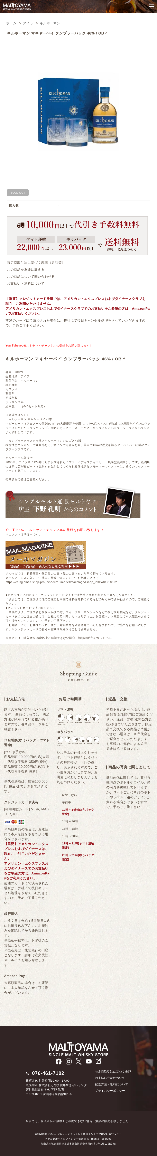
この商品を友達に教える (26, 269)
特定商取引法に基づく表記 (113, 1071)
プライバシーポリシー (110, 1090)
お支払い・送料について (26, 283)
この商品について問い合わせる (31, 276)
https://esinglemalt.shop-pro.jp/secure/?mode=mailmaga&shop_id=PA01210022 (61, 582)
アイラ (28, 23)
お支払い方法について (110, 1078)
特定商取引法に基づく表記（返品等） (36, 262)
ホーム (11, 23)
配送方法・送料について (111, 1084)
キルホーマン (50, 23)
